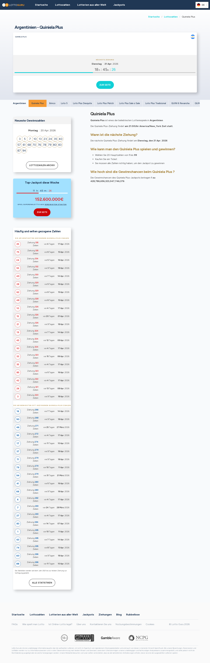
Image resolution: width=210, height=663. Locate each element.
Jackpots (119, 4)
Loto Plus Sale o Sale (129, 103)
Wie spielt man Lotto (33, 624)
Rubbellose (133, 614)
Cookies (150, 624)
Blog (119, 614)
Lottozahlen (171, 16)
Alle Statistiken (42, 582)
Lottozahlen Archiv (42, 165)
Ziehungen (105, 614)
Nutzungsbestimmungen (129, 624)
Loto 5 (64, 103)
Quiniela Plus (37, 103)
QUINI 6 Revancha (180, 103)
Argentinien (19, 103)
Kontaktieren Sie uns (100, 624)
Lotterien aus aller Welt (91, 4)
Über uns (81, 624)
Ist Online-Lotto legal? (60, 624)
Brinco (52, 103)
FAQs (15, 624)
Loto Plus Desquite (82, 103)
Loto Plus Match (105, 103)
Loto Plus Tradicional (155, 103)
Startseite (154, 16)
